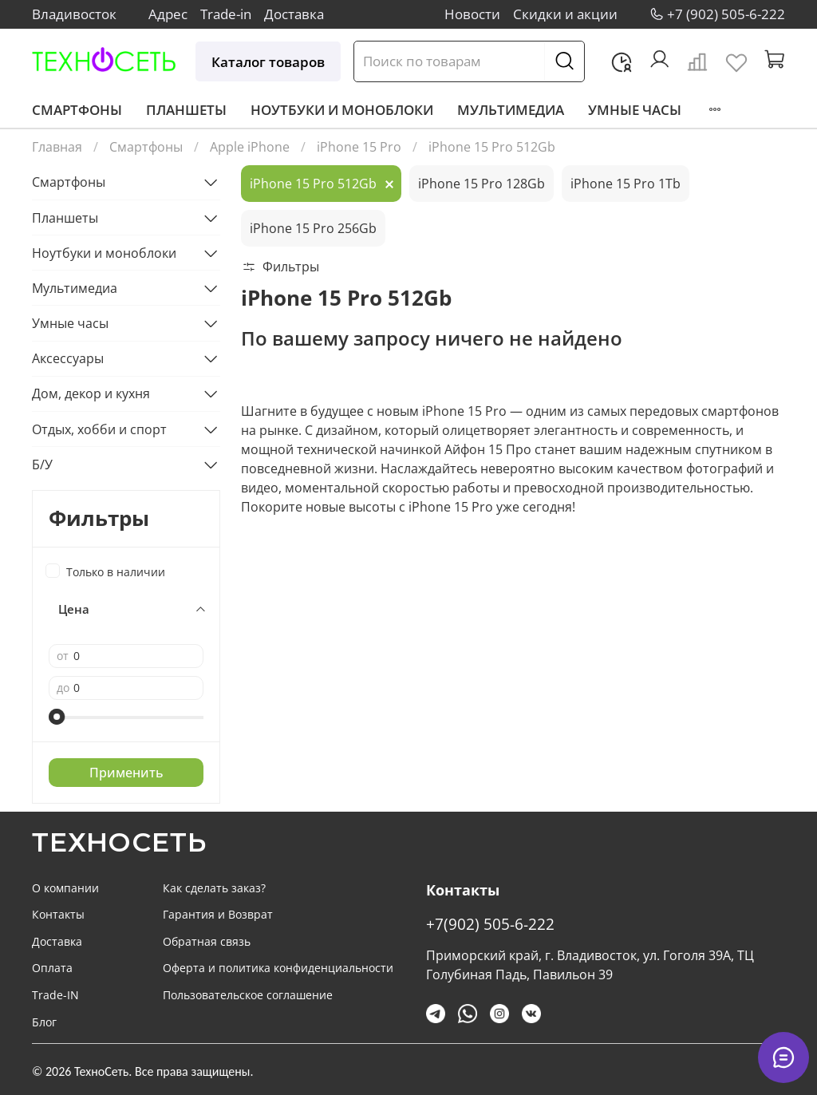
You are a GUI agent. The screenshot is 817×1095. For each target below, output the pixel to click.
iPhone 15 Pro (359, 147)
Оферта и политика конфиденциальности (278, 967)
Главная (57, 147)
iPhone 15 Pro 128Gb (481, 183)
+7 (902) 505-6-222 (726, 14)
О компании (65, 887)
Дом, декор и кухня (91, 393)
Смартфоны (77, 110)
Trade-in (225, 14)
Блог (44, 1022)
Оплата (52, 967)
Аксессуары (68, 358)
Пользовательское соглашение (248, 994)
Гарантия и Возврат (218, 914)
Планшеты (186, 110)
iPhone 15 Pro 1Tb (625, 183)
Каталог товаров (268, 62)
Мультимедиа (510, 110)
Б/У (42, 464)
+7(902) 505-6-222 (490, 924)
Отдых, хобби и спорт (99, 429)
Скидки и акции (565, 14)
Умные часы (634, 110)
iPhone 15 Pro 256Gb (313, 228)
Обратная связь (207, 941)
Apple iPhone (250, 147)
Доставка (294, 14)
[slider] (57, 717)
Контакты (58, 914)
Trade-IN (55, 994)
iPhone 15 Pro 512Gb (313, 183)
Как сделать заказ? (214, 887)
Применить (126, 772)
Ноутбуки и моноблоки (342, 110)
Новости (472, 14)
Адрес (167, 14)
